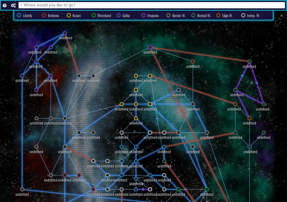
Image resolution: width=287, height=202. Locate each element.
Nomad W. (204, 15)
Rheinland (104, 15)
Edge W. (227, 15)
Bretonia (53, 15)
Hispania (153, 15)
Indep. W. (253, 15)
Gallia (126, 15)
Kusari (77, 15)
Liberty (27, 15)
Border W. (179, 15)
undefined (93, 194)
